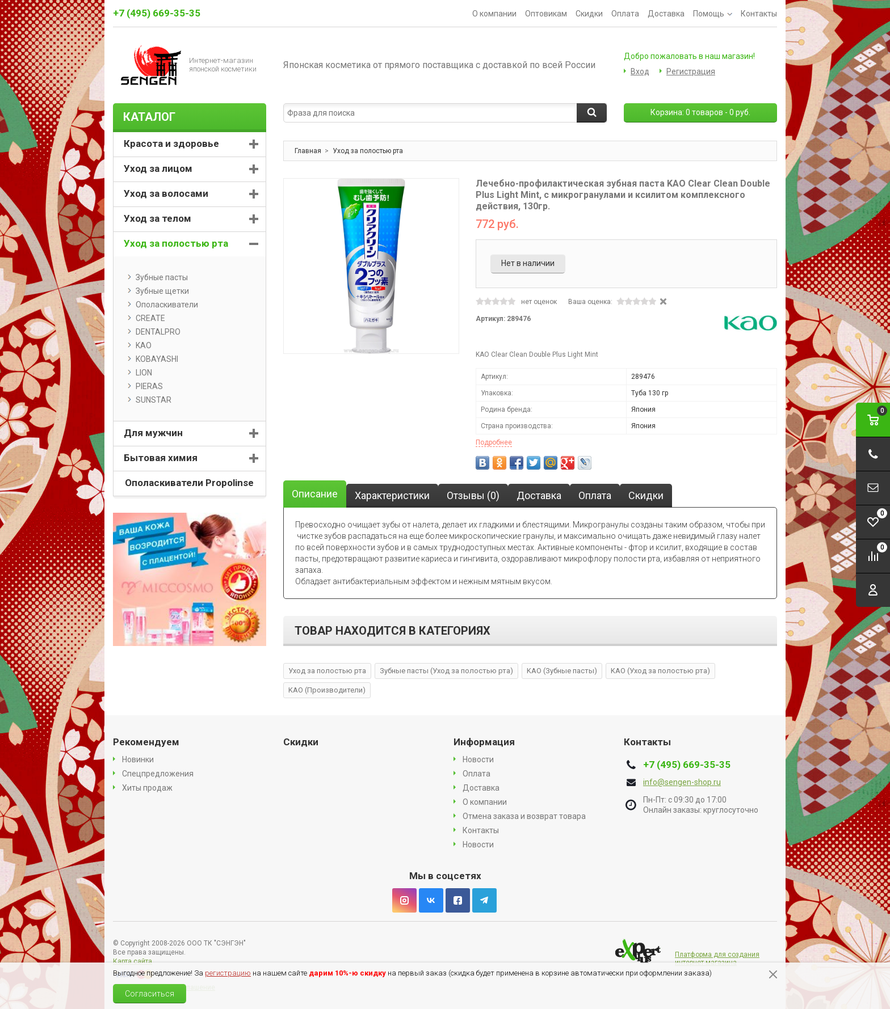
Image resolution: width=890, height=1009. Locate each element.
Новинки (138, 759)
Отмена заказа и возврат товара (524, 816)
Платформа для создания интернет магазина (717, 958)
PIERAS (145, 386)
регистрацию (228, 973)
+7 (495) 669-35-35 (156, 13)
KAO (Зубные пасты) (562, 670)
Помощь (712, 13)
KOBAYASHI (153, 359)
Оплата (625, 13)
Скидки (589, 13)
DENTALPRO (154, 331)
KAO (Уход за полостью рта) (660, 670)
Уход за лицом (158, 168)
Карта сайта (132, 961)
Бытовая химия (161, 457)
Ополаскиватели (163, 304)
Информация (484, 742)
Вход (640, 71)
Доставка (666, 13)
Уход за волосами (166, 193)
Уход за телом (157, 218)
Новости (478, 759)
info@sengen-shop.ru (682, 782)
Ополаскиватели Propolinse (189, 482)
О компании (494, 13)
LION (140, 372)
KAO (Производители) (327, 690)
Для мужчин (153, 432)
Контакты (759, 13)
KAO (140, 345)
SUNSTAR (149, 399)
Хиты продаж (147, 787)
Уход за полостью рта (327, 670)
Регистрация (690, 71)
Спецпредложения (158, 773)
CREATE (146, 318)
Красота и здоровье (171, 143)
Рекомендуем (146, 742)
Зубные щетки (158, 290)
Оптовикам (546, 13)
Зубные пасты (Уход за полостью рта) (446, 670)
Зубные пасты (158, 277)
